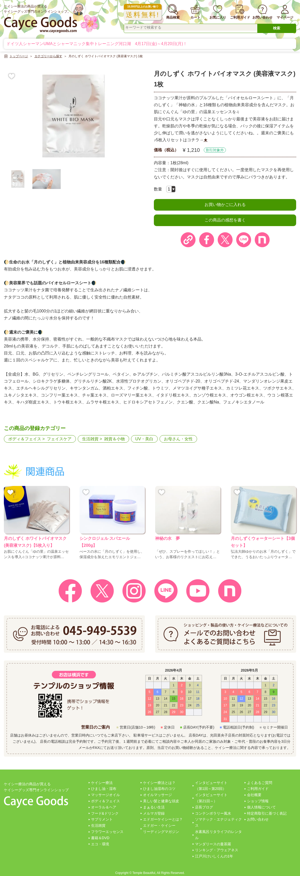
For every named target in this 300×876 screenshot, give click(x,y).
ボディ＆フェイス (24, 439)
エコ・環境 (100, 844)
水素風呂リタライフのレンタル (218, 835)
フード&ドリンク (105, 813)
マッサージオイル (105, 795)
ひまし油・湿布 (103, 789)
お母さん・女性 (178, 439)
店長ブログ (204, 807)
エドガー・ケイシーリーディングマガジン (161, 828)
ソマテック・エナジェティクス (218, 822)
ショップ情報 (258, 801)
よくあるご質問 (259, 783)
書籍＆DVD (100, 838)
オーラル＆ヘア (103, 807)
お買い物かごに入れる (225, 204)
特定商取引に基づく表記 (267, 813)
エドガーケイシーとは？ (163, 819)
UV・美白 (144, 439)
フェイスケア (59, 439)
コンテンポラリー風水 (213, 813)
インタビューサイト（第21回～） (211, 798)
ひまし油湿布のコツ (159, 789)
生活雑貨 (90, 439)
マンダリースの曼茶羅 (213, 844)
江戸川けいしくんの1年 (214, 856)
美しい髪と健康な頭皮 (161, 801)
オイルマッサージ (157, 795)
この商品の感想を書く (225, 220)
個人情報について (261, 807)
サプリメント (102, 819)
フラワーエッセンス (107, 832)
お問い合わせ (258, 819)
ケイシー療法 (102, 783)
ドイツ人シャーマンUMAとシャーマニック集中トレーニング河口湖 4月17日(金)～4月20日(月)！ (96, 44)
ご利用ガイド (258, 789)
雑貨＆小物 (114, 439)
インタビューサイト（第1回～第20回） (211, 786)
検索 (276, 28)
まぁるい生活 (154, 807)
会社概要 (254, 795)
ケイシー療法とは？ (159, 783)
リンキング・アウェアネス (216, 850)
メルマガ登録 (154, 813)
